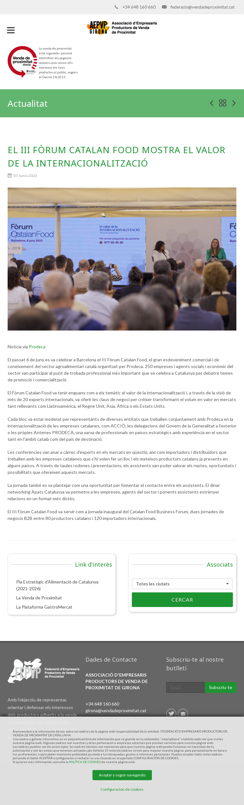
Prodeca (37, 346)
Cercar (162, 599)
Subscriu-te (220, 687)
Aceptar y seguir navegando (122, 775)
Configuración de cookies (122, 789)
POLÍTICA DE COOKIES (85, 762)
